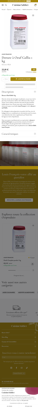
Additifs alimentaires (27, 9)
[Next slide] (33, 270)
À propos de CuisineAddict (19, 342)
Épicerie (9, 9)
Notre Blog (19, 337)
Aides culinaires (16, 9)
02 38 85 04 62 (8, 382)
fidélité (34, 72)
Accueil (3, 9)
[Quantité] (5, 79)
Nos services (19, 346)
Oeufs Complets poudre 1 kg (12, 260)
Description (19, 91)
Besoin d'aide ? (19, 333)
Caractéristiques (19, 133)
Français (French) (18, 373)
